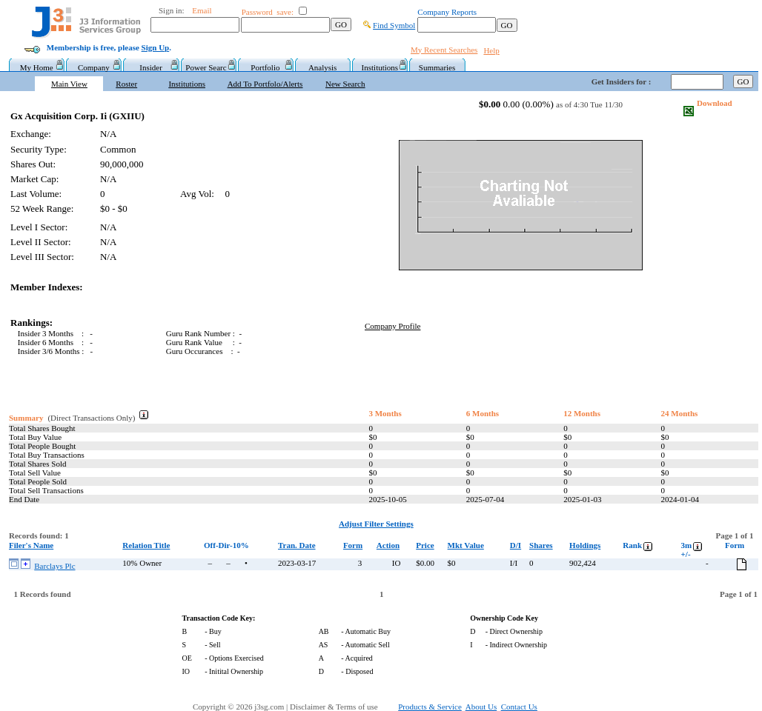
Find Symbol (394, 25)
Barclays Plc (54, 565)
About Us (481, 706)
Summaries (437, 67)
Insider (150, 67)
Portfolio (265, 67)
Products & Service (430, 706)
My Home (36, 67)
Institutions (380, 67)
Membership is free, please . (109, 47)
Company (94, 67)
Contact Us (519, 706)
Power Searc (208, 67)
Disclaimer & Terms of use (342, 706)
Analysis (322, 67)
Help (491, 50)
